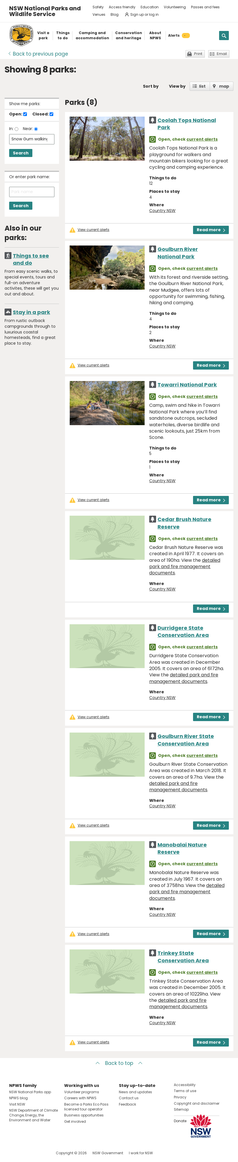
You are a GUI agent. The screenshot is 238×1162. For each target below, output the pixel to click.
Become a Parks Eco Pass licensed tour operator (86, 1107)
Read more (211, 230)
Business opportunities (84, 1115)
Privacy (180, 1097)
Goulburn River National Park (178, 253)
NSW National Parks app (30, 1092)
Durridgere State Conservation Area (183, 631)
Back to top (119, 1063)
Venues (99, 14)
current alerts (202, 139)
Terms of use (185, 1090)
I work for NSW (141, 1153)
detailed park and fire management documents (184, 566)
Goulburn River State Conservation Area (186, 740)
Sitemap (181, 1109)
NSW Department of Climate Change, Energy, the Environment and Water (33, 1115)
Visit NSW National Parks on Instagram (26, 1153)
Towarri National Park (187, 384)
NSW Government (108, 1153)
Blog (115, 14)
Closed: (42, 114)
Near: (28, 128)
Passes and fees (205, 7)
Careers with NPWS (80, 1098)
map (224, 86)
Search (21, 153)
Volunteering (175, 7)
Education (150, 7)
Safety (98, 7)
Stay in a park (31, 312)
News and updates (135, 1092)
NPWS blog (18, 1098)
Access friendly (122, 7)
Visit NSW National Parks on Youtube (39, 1153)
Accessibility (185, 1084)
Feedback (127, 1104)
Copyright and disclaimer (196, 1103)
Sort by (151, 86)
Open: (18, 114)
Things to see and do (31, 259)
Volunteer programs (81, 1092)
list (202, 86)
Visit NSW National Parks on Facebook (14, 1153)
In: (12, 128)
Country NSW (162, 210)
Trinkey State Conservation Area (183, 956)
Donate (180, 1120)
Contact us (129, 1098)
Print (198, 53)
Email (222, 53)
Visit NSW (17, 1104)
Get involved (75, 1121)
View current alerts (93, 229)
